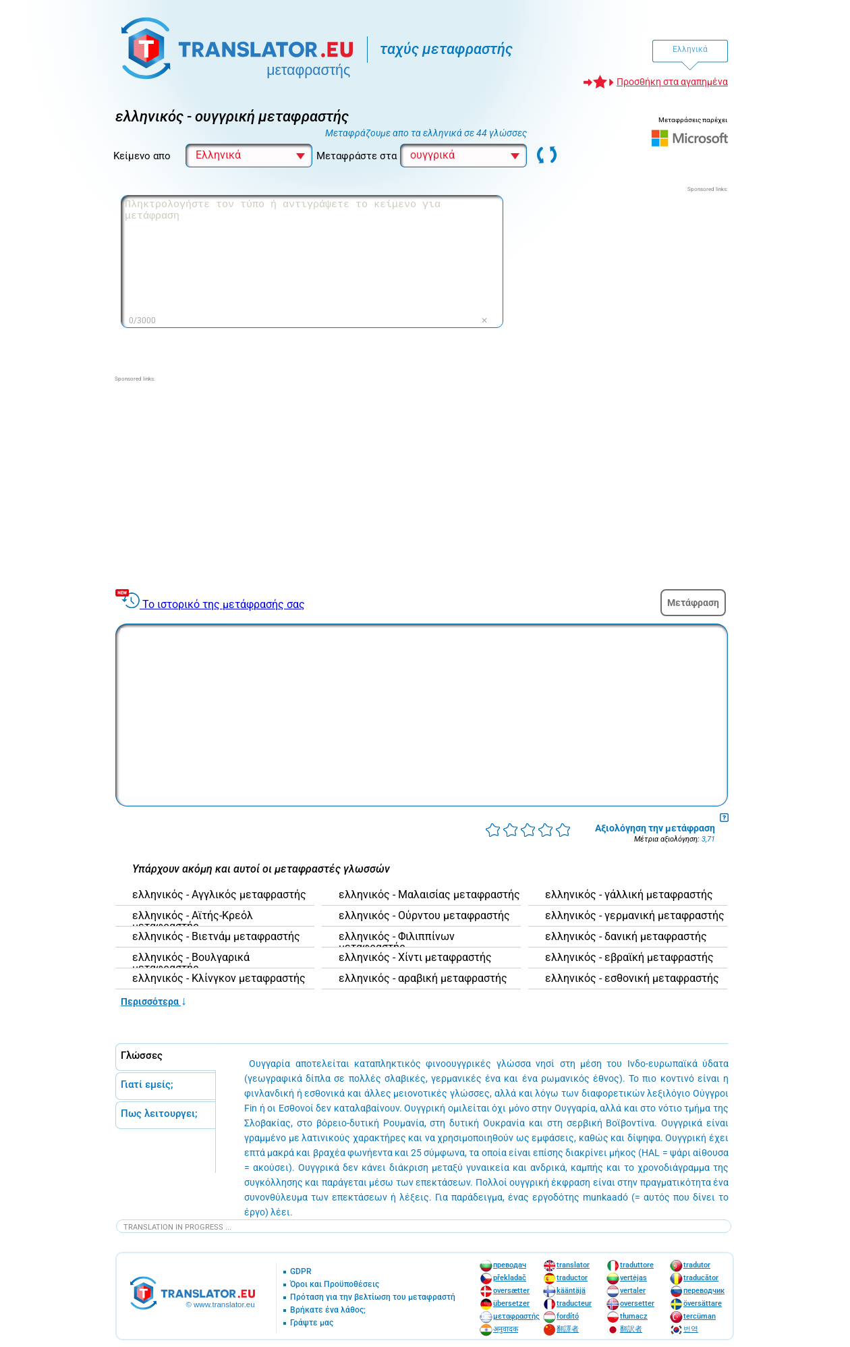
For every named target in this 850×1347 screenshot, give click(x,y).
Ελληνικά (690, 49)
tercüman (699, 1316)
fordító (568, 1316)
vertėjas (633, 1277)
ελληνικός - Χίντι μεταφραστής (415, 958)
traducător (700, 1277)
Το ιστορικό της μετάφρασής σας (223, 604)
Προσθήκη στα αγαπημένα (672, 81)
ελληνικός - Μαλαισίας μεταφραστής (429, 895)
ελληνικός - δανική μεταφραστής (626, 937)
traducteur (574, 1303)
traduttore (637, 1265)
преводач (509, 1265)
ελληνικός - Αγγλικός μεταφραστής (219, 895)
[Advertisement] (627, 278)
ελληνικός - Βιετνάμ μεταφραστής (216, 937)
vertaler (633, 1290)
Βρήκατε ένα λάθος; (328, 1310)
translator (573, 1265)
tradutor (696, 1265)
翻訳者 (631, 1329)
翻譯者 (568, 1329)
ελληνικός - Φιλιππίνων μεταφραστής (397, 942)
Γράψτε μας (311, 1323)
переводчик (704, 1290)
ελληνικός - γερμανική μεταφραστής (635, 916)
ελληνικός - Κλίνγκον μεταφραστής (219, 978)
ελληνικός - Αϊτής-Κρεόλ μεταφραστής (192, 921)
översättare (702, 1303)
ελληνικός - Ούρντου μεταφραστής (424, 916)
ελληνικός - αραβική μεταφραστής (423, 978)
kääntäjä (571, 1290)
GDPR (301, 1271)
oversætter (511, 1290)
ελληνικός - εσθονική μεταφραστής (632, 978)
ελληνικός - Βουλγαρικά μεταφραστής (191, 963)
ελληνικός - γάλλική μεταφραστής (629, 895)
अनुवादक (505, 1329)
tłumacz (634, 1316)
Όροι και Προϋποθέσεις (334, 1284)
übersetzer (511, 1303)
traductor (572, 1277)
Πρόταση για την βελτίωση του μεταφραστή (372, 1297)
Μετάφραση (693, 602)
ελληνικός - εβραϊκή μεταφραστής (629, 958)
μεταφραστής (516, 1316)
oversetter (637, 1303)
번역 (690, 1329)
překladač (509, 1277)
